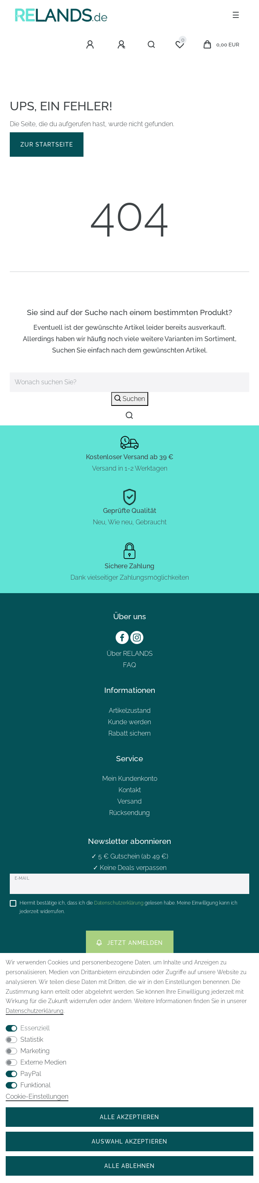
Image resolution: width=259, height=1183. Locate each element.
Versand (129, 801)
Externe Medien (43, 1062)
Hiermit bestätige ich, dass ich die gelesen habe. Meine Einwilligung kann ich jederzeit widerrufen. (128, 907)
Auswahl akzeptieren (129, 1141)
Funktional (35, 1085)
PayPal (30, 1074)
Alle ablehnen (129, 1165)
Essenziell (35, 1028)
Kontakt (130, 790)
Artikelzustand (130, 710)
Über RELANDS (130, 653)
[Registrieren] (123, 45)
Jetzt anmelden (130, 942)
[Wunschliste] (179, 44)
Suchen (129, 399)
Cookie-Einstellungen (37, 1096)
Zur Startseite (46, 144)
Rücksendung (129, 813)
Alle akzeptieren (129, 1116)
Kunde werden (129, 722)
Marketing (35, 1051)
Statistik (31, 1039)
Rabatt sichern (129, 733)
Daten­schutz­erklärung (35, 1011)
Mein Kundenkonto (129, 778)
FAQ (129, 665)
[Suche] (152, 44)
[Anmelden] (91, 45)
